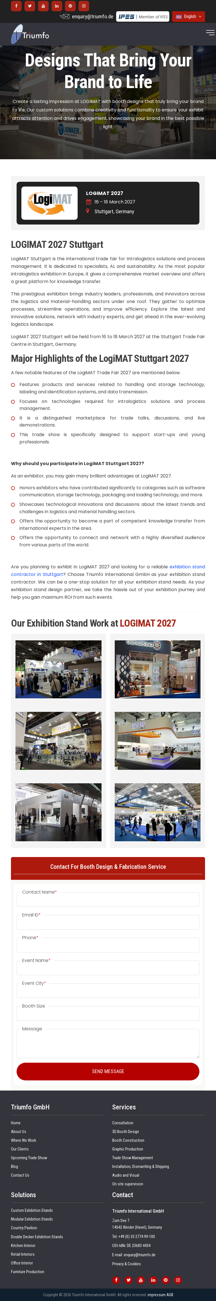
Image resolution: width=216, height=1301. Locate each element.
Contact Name (39, 892)
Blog (14, 1166)
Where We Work (23, 1140)
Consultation (122, 1123)
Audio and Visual (125, 1175)
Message (32, 1029)
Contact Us (20, 1175)
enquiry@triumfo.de (92, 16)
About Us (18, 1131)
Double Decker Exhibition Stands (37, 1237)
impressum (157, 1295)
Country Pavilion (24, 1228)
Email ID (31, 915)
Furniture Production (27, 1271)
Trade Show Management (132, 1158)
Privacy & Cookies (126, 1264)
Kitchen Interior (23, 1245)
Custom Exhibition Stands (32, 1210)
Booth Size (33, 1006)
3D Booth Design (125, 1131)
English (188, 16)
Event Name (36, 960)
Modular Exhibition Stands (32, 1219)
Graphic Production (127, 1149)
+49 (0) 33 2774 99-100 (136, 1236)
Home (16, 1123)
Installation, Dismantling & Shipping (140, 1166)
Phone (30, 938)
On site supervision (127, 1184)
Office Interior (22, 1263)
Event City (34, 983)
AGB (169, 1295)
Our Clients (20, 1149)
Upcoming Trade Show (29, 1158)
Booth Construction (128, 1140)
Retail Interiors (23, 1254)
